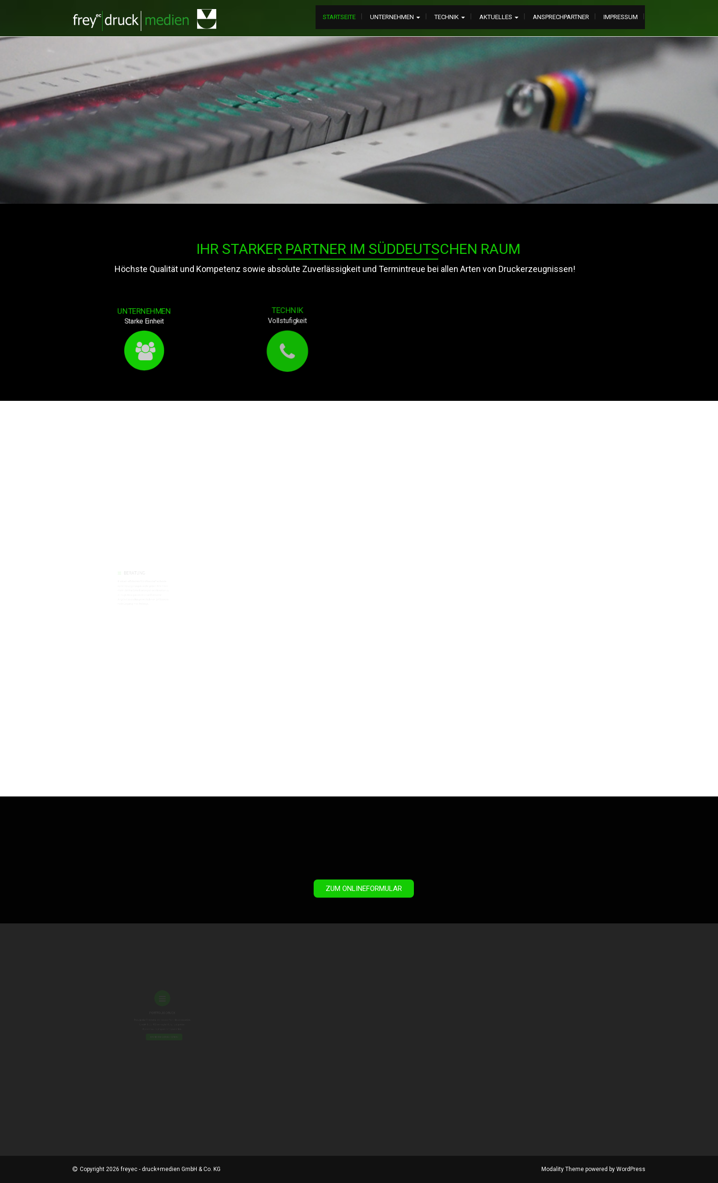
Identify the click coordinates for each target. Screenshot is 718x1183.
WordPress (630, 1169)
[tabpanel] (359, 120)
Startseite (339, 17)
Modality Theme (562, 1169)
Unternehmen (395, 17)
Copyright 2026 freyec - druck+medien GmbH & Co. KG (150, 1169)
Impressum (620, 17)
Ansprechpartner (561, 17)
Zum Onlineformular (364, 888)
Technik (449, 17)
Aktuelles (498, 17)
